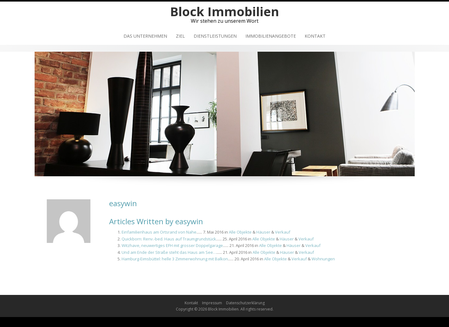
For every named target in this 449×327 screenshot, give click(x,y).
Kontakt (315, 36)
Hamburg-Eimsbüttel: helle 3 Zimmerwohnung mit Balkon (175, 259)
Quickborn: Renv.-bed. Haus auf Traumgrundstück (169, 239)
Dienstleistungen (215, 36)
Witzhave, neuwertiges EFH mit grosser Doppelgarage (172, 245)
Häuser (263, 232)
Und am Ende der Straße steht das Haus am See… (169, 252)
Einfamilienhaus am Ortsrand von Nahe (159, 232)
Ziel (180, 36)
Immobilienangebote (270, 36)
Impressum (212, 303)
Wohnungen (323, 259)
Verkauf (282, 232)
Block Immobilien (224, 11)
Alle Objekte (240, 232)
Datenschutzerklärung (245, 303)
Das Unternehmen (145, 36)
